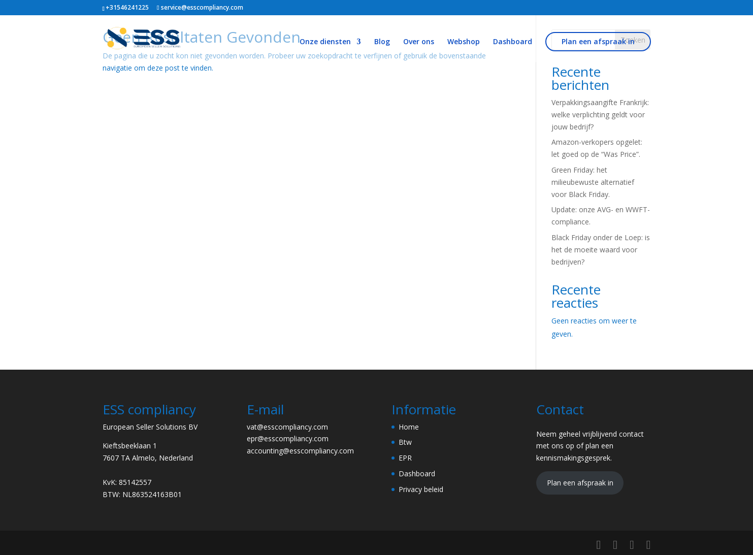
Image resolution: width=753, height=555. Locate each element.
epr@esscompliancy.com (288, 438)
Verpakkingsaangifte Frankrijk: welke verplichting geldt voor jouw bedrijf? (600, 114)
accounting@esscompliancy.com (300, 450)
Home (409, 427)
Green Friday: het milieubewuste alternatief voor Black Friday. (592, 182)
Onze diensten (325, 42)
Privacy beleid (421, 489)
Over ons (418, 42)
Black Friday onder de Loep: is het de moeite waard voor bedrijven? (600, 250)
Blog (382, 42)
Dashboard (512, 42)
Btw (405, 442)
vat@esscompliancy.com (287, 427)
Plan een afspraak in (598, 41)
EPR (405, 458)
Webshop (463, 42)
